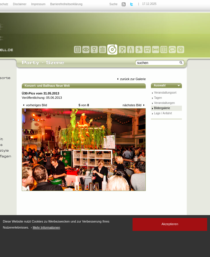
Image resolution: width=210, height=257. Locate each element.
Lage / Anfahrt (163, 113)
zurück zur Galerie (131, 79)
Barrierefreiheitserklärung (66, 4)
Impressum (38, 4)
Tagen (158, 97)
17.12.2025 (149, 3)
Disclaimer (20, 4)
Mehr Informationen (46, 227)
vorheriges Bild (34, 105)
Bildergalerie (162, 108)
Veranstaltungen (164, 103)
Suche (113, 4)
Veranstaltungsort (165, 92)
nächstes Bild (134, 105)
